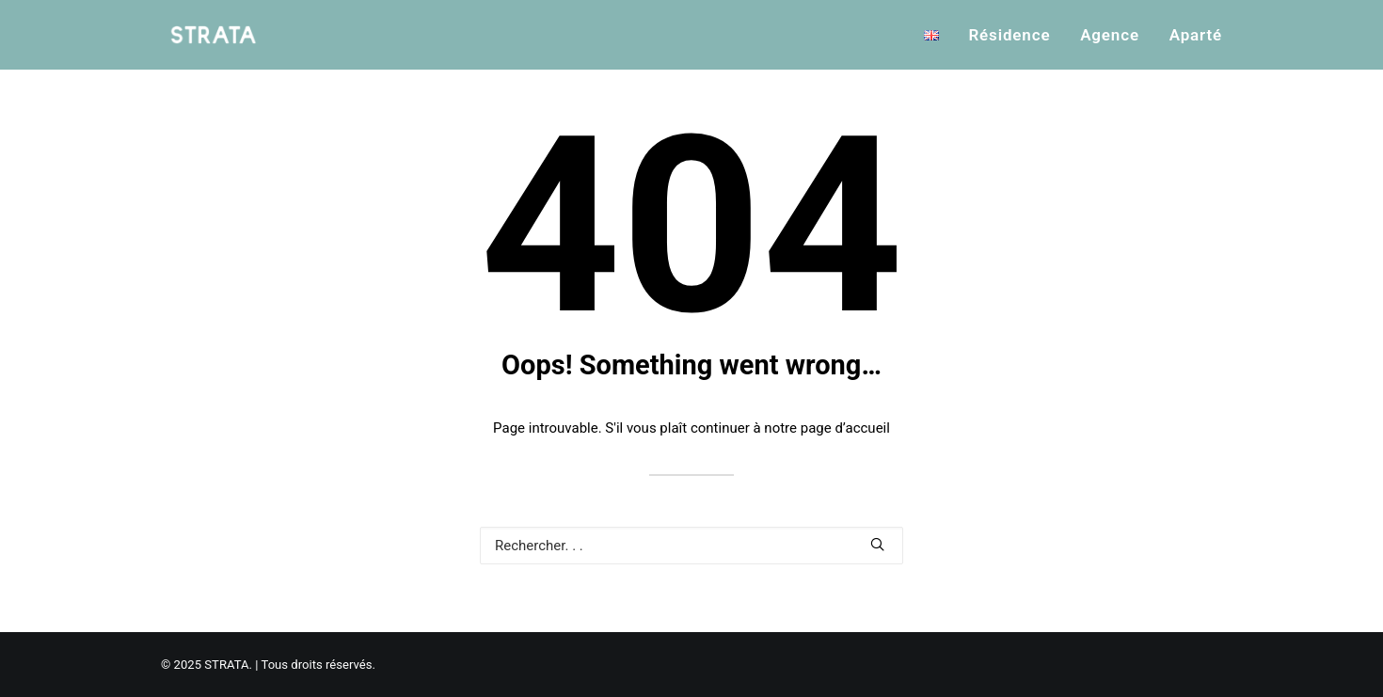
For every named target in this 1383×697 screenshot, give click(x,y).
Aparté (1195, 34)
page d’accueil (845, 428)
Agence (1109, 34)
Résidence (1009, 34)
